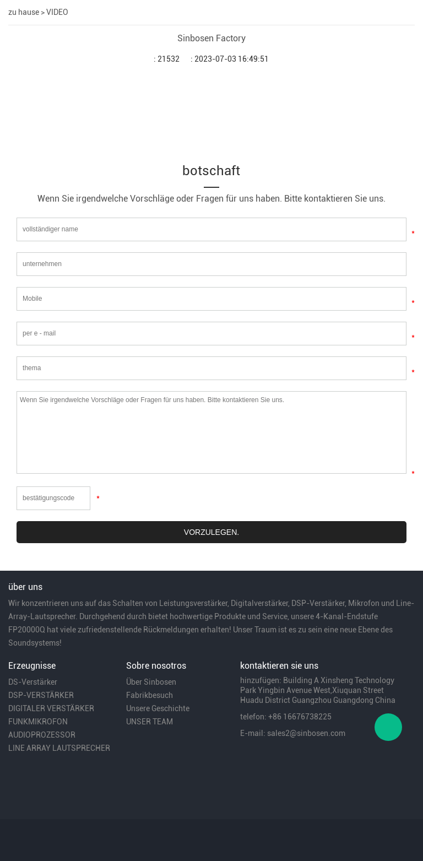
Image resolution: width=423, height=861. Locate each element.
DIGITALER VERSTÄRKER (51, 708)
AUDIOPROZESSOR (41, 734)
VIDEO (57, 12)
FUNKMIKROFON (38, 721)
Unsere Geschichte (157, 708)
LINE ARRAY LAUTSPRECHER (59, 748)
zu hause (23, 12)
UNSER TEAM (149, 721)
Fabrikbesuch (149, 695)
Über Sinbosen (151, 682)
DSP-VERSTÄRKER (41, 695)
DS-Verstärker (32, 682)
